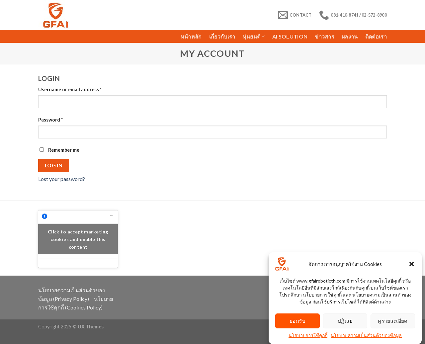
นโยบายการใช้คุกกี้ (308, 336)
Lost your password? (61, 179)
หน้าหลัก (191, 36)
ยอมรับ (297, 322)
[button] (411, 265)
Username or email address (70, 89)
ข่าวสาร (324, 36)
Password (50, 120)
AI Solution (290, 36)
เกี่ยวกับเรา (222, 36)
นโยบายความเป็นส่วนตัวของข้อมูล (366, 336)
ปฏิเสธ (345, 322)
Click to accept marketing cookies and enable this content (78, 238)
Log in (54, 165)
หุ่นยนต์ (254, 36)
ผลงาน (350, 36)
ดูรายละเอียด (393, 322)
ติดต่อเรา (376, 36)
